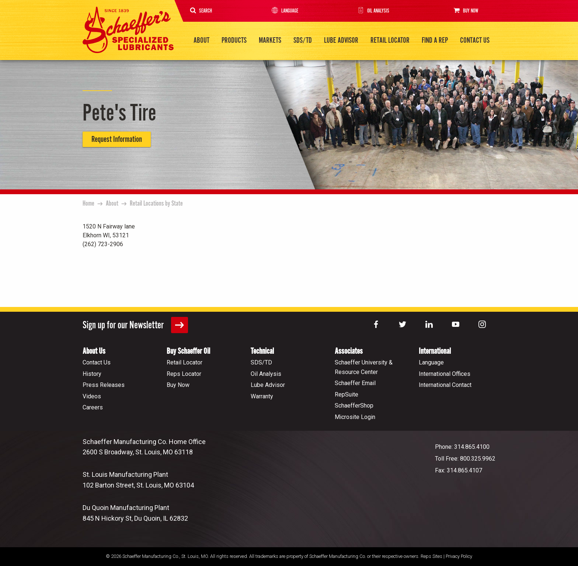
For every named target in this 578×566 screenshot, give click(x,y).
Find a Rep (435, 40)
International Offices (444, 373)
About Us (94, 351)
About (201, 40)
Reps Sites (431, 556)
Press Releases (104, 384)
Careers (93, 406)
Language (284, 10)
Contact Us (475, 40)
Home (88, 203)
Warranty (262, 395)
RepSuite (346, 394)
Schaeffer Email (355, 382)
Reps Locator (184, 373)
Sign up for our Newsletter (135, 325)
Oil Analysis (373, 10)
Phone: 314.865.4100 (462, 446)
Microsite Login (355, 416)
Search (201, 10)
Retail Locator (390, 40)
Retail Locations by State (156, 203)
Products (234, 40)
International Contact (445, 384)
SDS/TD (302, 40)
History (92, 373)
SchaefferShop (354, 405)
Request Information (116, 139)
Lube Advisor (341, 40)
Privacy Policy (459, 556)
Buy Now (464, 10)
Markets (270, 40)
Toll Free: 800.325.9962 (465, 458)
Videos (92, 395)
